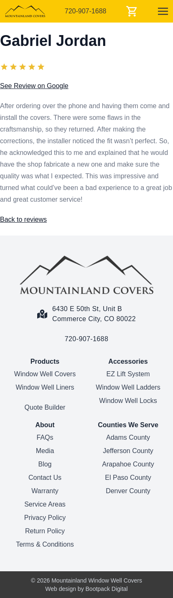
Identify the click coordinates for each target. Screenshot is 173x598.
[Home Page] (86, 275)
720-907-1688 (86, 11)
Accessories (128, 361)
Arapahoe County (128, 464)
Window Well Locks (128, 400)
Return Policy (45, 531)
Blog (44, 464)
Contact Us (44, 477)
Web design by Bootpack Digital (86, 588)
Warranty (44, 490)
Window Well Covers (45, 374)
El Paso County (128, 477)
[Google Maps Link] (86, 309)
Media (45, 450)
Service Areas (45, 504)
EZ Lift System (128, 374)
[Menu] (163, 11)
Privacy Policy (45, 517)
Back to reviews (23, 219)
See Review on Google (34, 85)
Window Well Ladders (128, 387)
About (44, 424)
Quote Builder (45, 407)
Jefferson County (128, 450)
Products (45, 361)
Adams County (128, 437)
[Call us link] (86, 334)
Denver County (128, 490)
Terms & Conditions (45, 544)
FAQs (44, 437)
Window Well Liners (44, 387)
